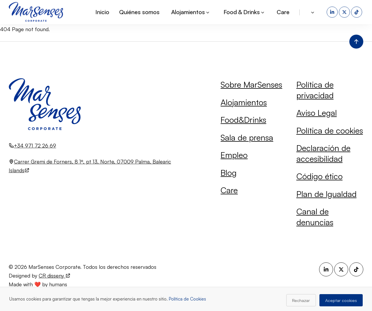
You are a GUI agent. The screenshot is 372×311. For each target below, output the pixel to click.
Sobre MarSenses (251, 84)
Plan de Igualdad (326, 194)
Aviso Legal (316, 113)
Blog (229, 173)
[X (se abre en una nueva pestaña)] (345, 11)
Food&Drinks (243, 120)
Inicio (102, 11)
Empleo (234, 155)
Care (283, 11)
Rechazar (301, 300)
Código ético (319, 176)
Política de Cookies (187, 299)
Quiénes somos (139, 11)
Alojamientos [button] (190, 11)
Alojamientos (244, 102)
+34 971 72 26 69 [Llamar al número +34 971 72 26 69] (35, 145)
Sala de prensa (247, 137)
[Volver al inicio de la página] (356, 42)
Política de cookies (329, 130)
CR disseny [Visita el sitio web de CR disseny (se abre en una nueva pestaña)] (55, 275)
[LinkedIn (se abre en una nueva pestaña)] (333, 11)
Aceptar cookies (341, 300)
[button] (313, 12)
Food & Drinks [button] (244, 11)
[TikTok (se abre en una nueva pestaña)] (357, 11)
